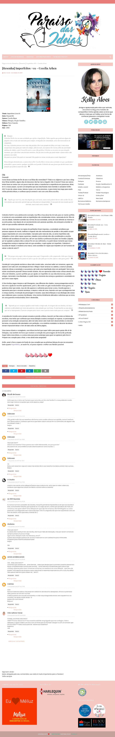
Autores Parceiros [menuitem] (43, 57)
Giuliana (10, 524)
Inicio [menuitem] (5, 57)
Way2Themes (56, 734)
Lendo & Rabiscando (15, 557)
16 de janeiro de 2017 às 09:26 (16, 615)
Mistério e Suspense (103, 187)
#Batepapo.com (96, 304)
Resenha (15, 63)
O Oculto (11, 479)
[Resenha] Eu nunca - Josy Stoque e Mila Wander (100, 216)
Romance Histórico (84, 201)
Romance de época (103, 201)
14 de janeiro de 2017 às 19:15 (16, 526)
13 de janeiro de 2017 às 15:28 (16, 501)
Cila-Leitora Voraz (14, 613)
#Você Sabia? (96, 318)
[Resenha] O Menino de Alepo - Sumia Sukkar (99, 245)
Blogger (74, 734)
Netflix (96, 325)
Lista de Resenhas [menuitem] (17, 57)
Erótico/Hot (100, 196)
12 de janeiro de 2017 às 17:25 (16, 482)
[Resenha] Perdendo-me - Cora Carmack (98, 226)
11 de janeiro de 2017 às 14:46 (16, 439)
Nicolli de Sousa (13, 394)
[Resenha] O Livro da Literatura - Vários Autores (98, 254)
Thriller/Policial (83, 193)
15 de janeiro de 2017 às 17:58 (16, 586)
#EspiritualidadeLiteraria (96, 308)
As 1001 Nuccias (13, 499)
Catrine (10, 584)
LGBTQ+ (80, 198)
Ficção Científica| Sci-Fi (104, 184)
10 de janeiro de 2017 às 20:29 (16, 397)
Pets (79, 190)
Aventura (99, 176)
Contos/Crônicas (84, 178)
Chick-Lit (81, 196)
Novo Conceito (22, 366)
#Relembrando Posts (96, 311)
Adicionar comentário (16, 641)
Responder (11, 405)
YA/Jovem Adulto (84, 204)
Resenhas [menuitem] (30, 57)
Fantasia (81, 184)
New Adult (99, 198)
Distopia (11, 366)
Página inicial (6, 63)
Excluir (17, 405)
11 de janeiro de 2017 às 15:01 (15, 461)
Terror (98, 190)
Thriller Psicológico (102, 193)
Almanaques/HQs (84, 176)
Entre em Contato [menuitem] (60, 57)
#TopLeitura (96, 315)
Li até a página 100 (96, 322)
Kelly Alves (6, 73)
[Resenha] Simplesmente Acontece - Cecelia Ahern (99, 235)
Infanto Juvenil (83, 187)
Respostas (12, 408)
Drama (98, 181)
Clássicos (99, 178)
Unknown (11, 414)
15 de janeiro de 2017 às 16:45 (16, 559)
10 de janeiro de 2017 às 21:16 (16, 416)
